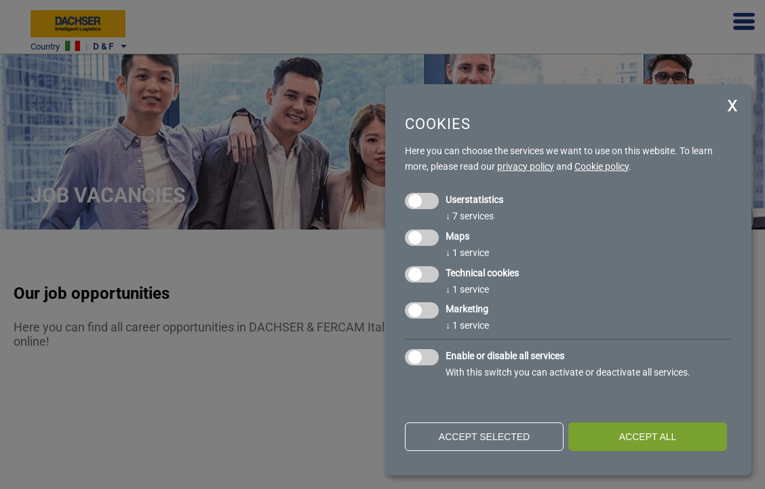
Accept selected (484, 436)
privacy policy (525, 166)
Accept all (648, 436)
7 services (470, 216)
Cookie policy (601, 166)
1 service (467, 252)
